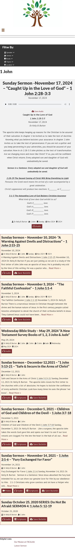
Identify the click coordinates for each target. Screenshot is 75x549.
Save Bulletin (22, 272)
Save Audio (37, 111)
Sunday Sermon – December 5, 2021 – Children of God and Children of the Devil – (36, 411)
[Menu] (3, 30)
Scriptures (20, 397)
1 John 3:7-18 (61, 413)
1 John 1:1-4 (43, 288)
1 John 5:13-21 (44, 378)
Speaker (9, 52)
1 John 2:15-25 (48, 257)
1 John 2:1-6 (32, 471)
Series (8, 55)
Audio (37, 226)
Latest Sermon (20, 546)
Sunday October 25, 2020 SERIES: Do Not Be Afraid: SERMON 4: (33, 504)
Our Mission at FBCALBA (24, 542)
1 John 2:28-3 (36, 118)
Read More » (55, 268)
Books (8, 59)
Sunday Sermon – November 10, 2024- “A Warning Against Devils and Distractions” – (34, 241)
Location (9, 65)
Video (7, 490)
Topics (8, 62)
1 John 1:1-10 (31, 300)
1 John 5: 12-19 (41, 506)
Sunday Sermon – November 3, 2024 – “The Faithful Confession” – (32, 286)
